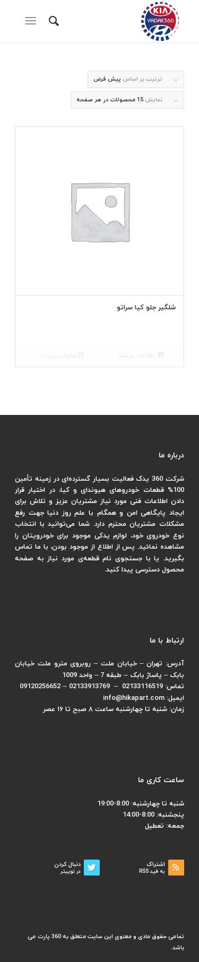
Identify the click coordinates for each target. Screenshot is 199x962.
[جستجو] (52, 21)
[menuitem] (52, 21)
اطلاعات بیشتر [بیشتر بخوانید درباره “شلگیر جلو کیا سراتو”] (141, 356)
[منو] (32, 21)
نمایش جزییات (61, 356)
